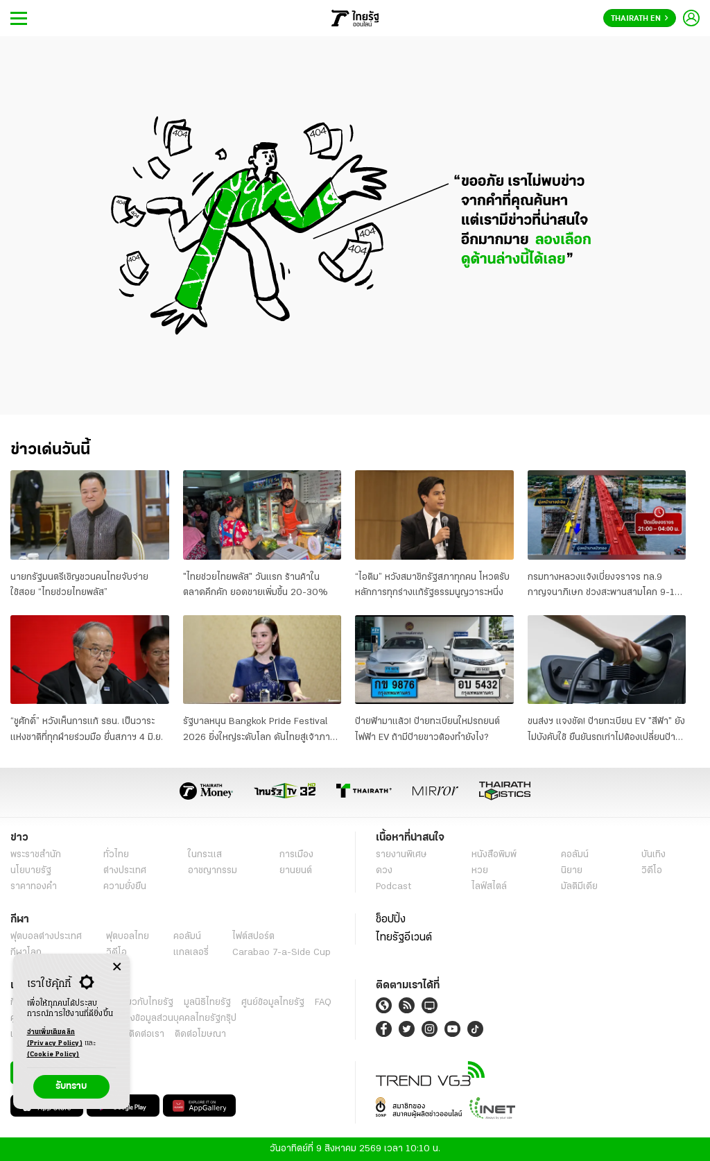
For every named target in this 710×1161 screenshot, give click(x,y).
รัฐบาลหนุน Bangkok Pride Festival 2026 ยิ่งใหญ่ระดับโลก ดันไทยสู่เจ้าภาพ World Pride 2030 (259, 731)
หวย (479, 871)
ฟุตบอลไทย (127, 936)
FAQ (323, 1002)
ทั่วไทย (116, 855)
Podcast (393, 887)
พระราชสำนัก (35, 855)
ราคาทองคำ (33, 887)
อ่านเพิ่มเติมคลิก (55, 1039)
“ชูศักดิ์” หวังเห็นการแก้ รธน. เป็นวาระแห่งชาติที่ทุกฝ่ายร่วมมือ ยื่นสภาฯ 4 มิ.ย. (86, 729)
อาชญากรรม (212, 871)
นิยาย (571, 871)
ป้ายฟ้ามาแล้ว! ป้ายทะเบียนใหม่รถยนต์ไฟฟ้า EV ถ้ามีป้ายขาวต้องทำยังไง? (427, 729)
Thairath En (639, 19)
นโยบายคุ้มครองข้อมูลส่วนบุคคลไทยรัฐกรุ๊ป (154, 1018)
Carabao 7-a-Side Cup (281, 952)
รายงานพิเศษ (401, 855)
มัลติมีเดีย (579, 887)
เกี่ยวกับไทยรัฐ (145, 1002)
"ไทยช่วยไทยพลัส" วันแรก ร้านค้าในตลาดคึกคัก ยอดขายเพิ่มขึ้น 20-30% (255, 585)
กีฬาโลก (26, 952)
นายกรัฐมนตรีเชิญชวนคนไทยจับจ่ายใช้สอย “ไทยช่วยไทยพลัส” (79, 585)
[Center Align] (117, 967)
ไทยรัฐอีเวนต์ (404, 937)
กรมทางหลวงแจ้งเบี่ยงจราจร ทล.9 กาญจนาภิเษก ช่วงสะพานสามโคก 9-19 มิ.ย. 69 (604, 586)
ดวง (384, 871)
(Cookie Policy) (53, 1054)
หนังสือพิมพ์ (494, 855)
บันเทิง (653, 855)
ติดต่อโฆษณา (200, 1034)
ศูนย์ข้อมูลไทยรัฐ (272, 1002)
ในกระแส (205, 855)
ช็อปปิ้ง (391, 919)
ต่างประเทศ (124, 871)
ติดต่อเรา (146, 1034)
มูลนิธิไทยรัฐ (207, 1002)
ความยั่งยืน (124, 887)
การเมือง (296, 855)
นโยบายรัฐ (30, 871)
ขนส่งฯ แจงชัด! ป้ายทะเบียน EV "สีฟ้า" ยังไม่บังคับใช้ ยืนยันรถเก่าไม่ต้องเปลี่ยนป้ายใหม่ (606, 731)
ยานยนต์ (295, 871)
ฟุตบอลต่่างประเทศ (46, 936)
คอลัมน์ (575, 855)
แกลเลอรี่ (191, 952)
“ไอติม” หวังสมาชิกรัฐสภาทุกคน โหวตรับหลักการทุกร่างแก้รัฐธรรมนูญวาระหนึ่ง (432, 585)
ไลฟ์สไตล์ (489, 887)
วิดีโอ (651, 871)
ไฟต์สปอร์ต (253, 936)
